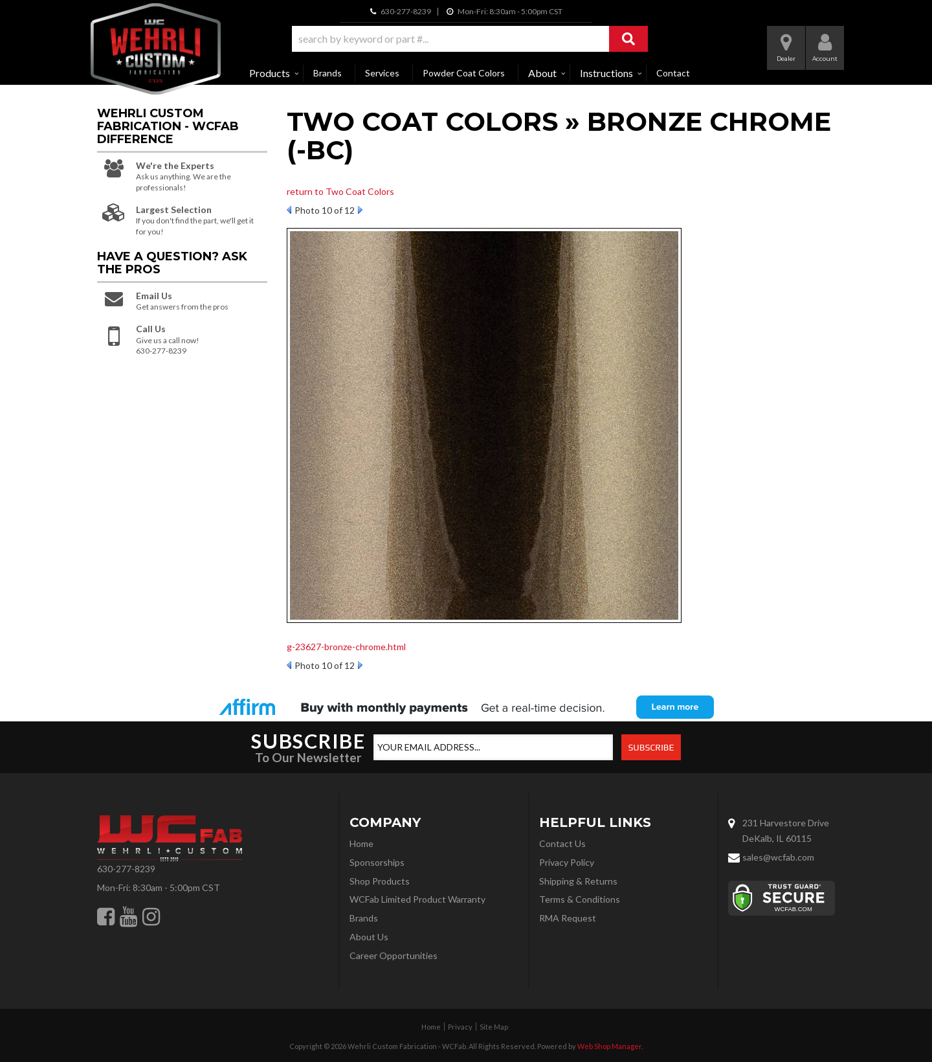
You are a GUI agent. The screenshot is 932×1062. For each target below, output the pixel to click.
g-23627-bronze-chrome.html (346, 646)
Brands (327, 72)
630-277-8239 (126, 868)
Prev (289, 210)
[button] (470, 39)
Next (360, 210)
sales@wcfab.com (778, 857)
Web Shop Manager (609, 1046)
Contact (673, 72)
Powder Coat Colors (464, 72)
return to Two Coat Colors (340, 191)
